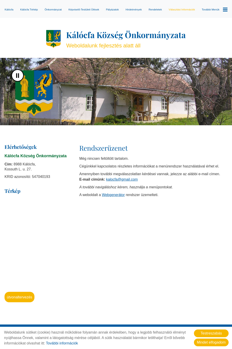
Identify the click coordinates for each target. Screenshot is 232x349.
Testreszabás (211, 333)
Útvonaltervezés (19, 297)
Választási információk (182, 9)
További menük (214, 9)
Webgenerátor (113, 195)
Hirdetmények (134, 9)
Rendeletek (155, 9)
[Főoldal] (53, 39)
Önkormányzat (53, 9)
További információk (62, 343)
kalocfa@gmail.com (122, 179)
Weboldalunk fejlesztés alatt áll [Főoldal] (126, 39)
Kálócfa (9, 9)
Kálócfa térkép (29, 9)
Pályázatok (112, 9)
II (17, 75)
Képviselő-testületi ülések (83, 9)
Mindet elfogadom (211, 342)
